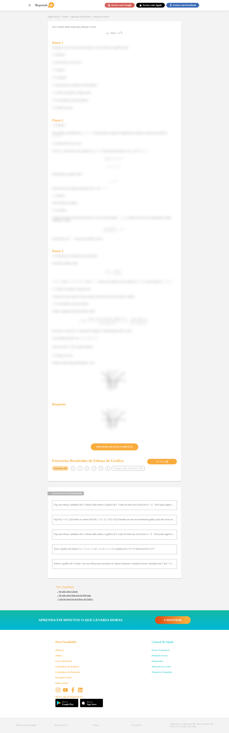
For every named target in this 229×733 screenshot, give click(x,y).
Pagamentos (157, 661)
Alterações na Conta (161, 666)
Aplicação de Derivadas (81, 17)
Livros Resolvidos (63, 661)
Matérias (59, 650)
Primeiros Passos (160, 655)
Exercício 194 (60, 468)
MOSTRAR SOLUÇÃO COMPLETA (114, 447)
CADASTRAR (173, 620)
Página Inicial (53, 17)
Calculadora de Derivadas (67, 672)
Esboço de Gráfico (101, 17)
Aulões (58, 655)
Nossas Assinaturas (161, 650)
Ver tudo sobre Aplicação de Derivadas (75, 595)
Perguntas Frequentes (162, 672)
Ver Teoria (162, 461)
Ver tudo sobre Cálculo (68, 592)
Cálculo (65, 17)
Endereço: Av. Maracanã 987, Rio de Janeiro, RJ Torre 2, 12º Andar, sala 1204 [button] (191, 725)
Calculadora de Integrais (67, 666)
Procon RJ (136, 725)
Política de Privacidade (26, 725)
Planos (96, 725)
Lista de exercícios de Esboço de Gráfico (76, 599)
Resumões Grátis (63, 677)
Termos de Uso (61, 725)
